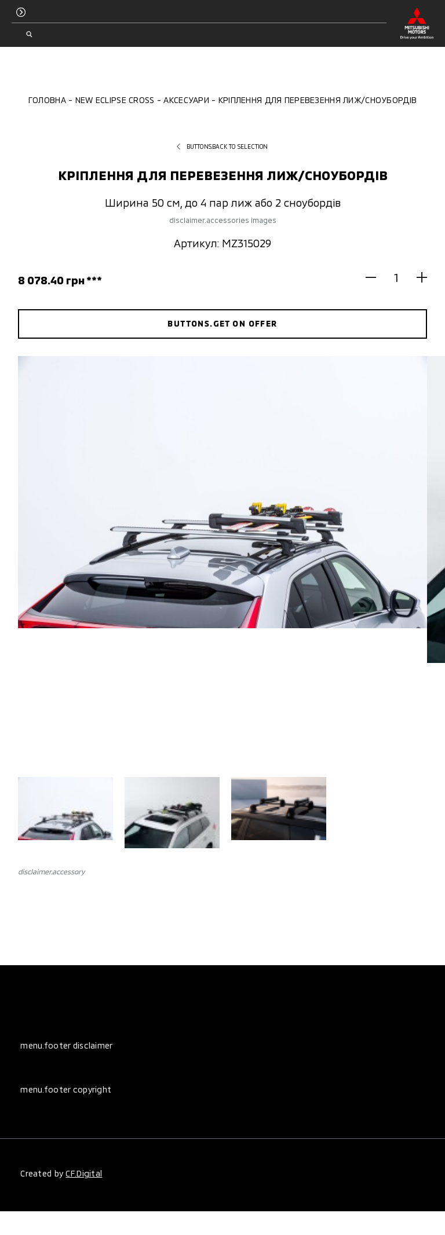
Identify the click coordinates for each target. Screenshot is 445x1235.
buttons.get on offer (222, 323)
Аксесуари (186, 100)
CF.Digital (83, 1173)
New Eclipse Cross (115, 100)
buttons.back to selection (222, 146)
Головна (47, 100)
